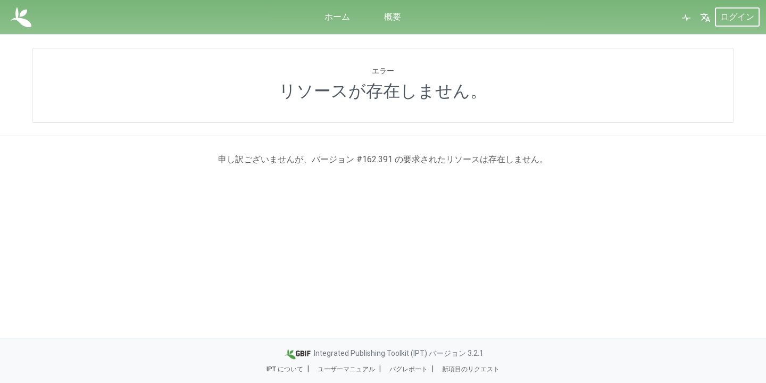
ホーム (337, 17)
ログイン (737, 17)
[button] (705, 17)
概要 (392, 17)
